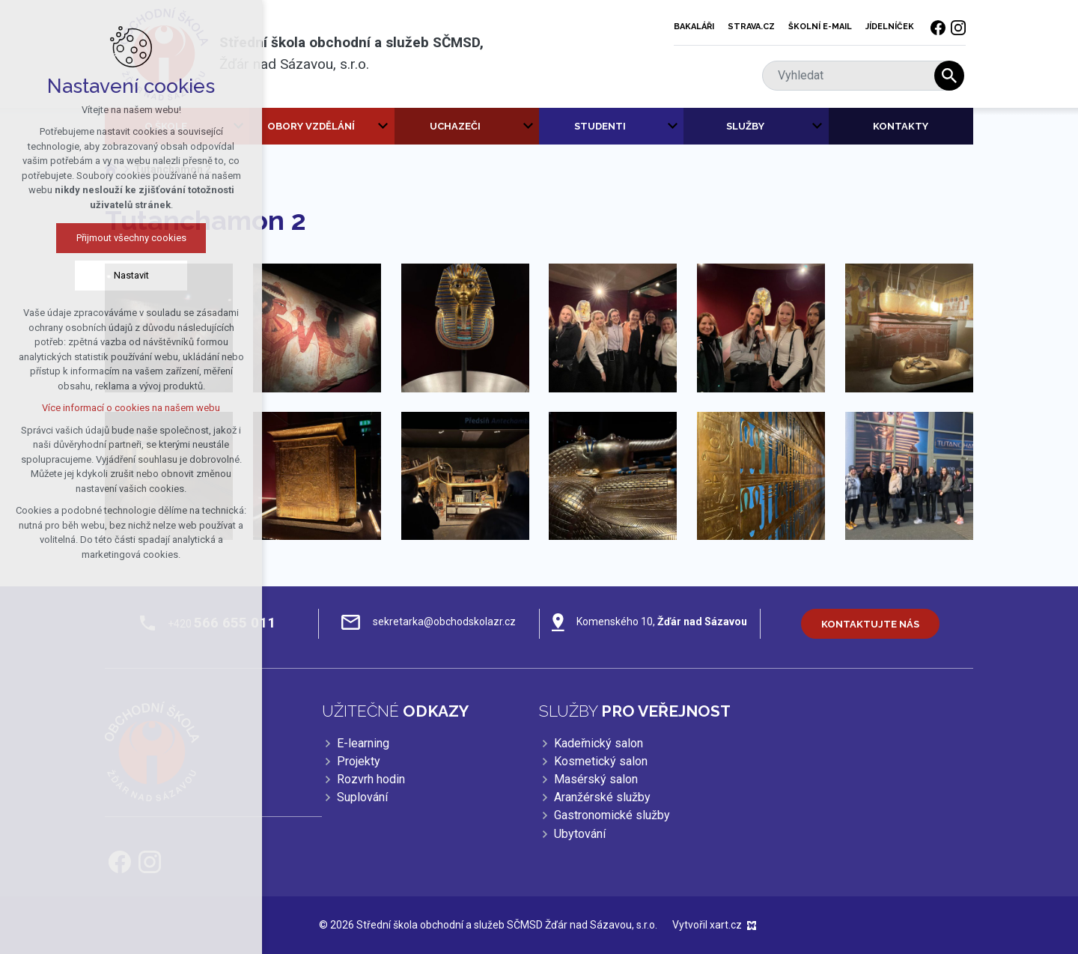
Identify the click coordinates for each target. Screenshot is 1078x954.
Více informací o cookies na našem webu (102, 407)
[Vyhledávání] (949, 76)
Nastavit (102, 275)
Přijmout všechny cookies (102, 237)
